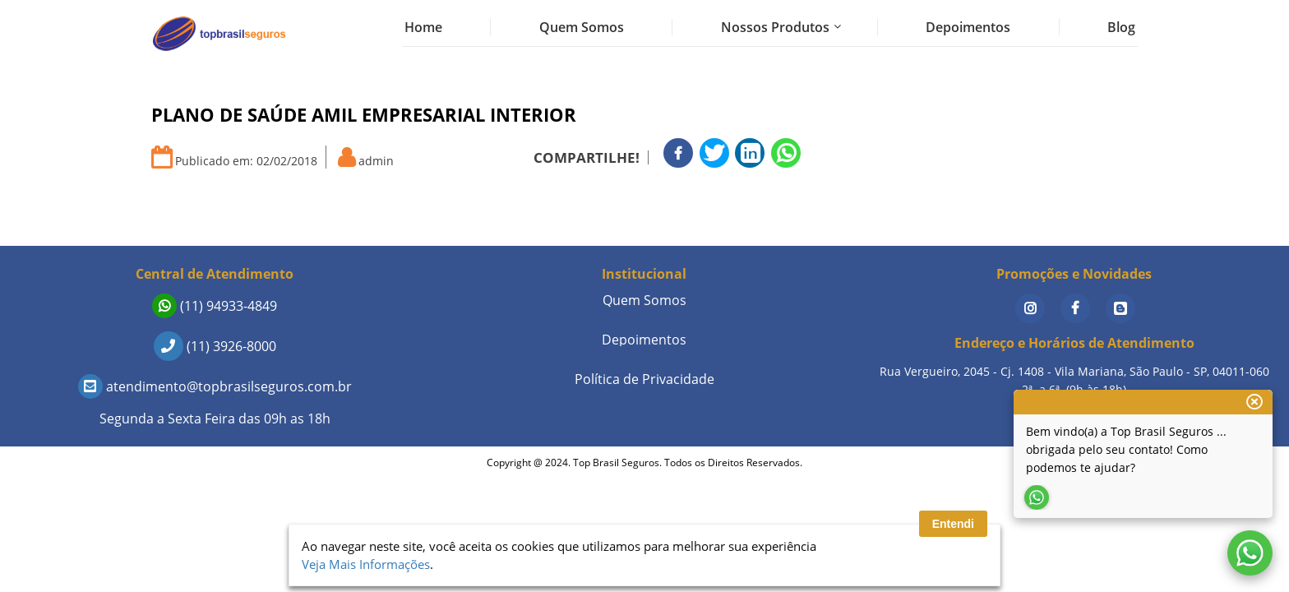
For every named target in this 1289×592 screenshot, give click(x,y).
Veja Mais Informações (366, 564)
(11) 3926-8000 (215, 346)
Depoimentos (968, 27)
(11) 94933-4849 (214, 306)
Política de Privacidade (644, 379)
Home (423, 27)
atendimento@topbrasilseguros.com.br (215, 386)
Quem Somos (581, 27)
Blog (1121, 27)
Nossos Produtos (775, 27)
